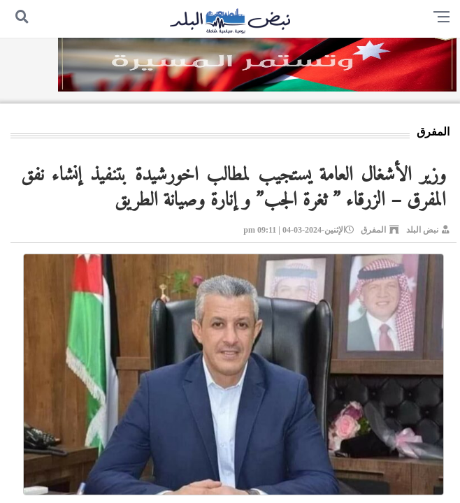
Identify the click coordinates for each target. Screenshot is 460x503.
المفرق (373, 230)
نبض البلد (422, 230)
